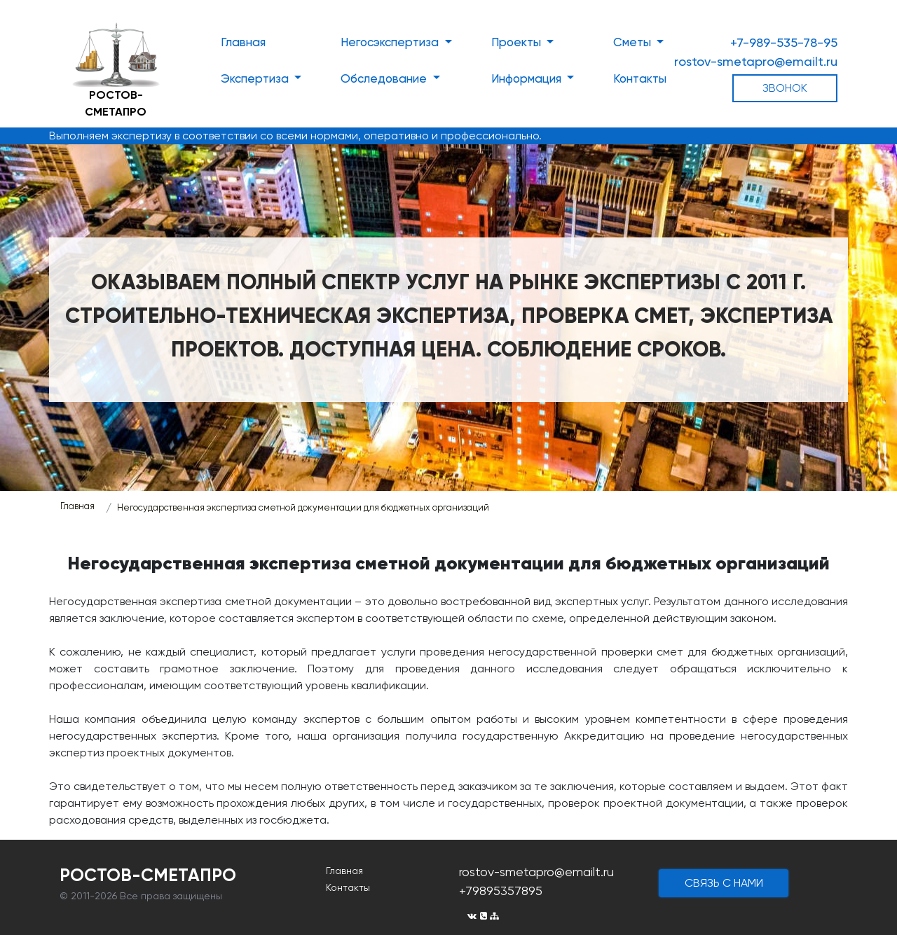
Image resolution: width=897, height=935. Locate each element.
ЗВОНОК (784, 88)
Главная (243, 42)
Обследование (385, 78)
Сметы (633, 42)
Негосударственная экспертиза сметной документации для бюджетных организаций (303, 507)
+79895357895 (500, 890)
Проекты (517, 42)
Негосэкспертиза (391, 42)
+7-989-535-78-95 (783, 42)
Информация (527, 78)
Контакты (639, 78)
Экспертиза (256, 78)
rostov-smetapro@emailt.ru (755, 61)
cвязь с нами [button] (724, 882)
